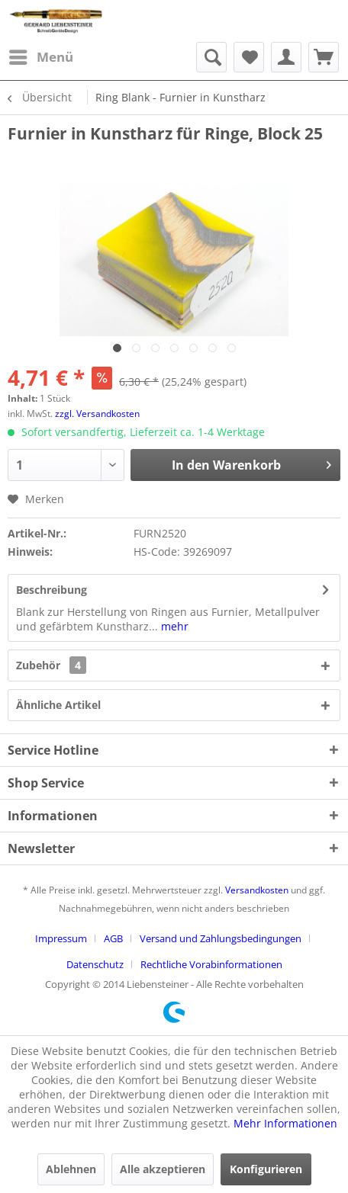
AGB (113, 938)
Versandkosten (256, 890)
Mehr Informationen (285, 1123)
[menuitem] (40, 57)
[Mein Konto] (286, 57)
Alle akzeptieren (162, 1169)
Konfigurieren (266, 1169)
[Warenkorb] (323, 57)
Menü (41, 55)
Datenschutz (95, 964)
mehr (173, 626)
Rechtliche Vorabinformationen (211, 964)
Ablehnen (71, 1169)
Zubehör (51, 665)
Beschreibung (51, 589)
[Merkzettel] (249, 57)
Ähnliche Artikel (58, 705)
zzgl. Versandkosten (97, 413)
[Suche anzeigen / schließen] (211, 57)
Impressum (61, 938)
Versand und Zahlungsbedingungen (220, 938)
